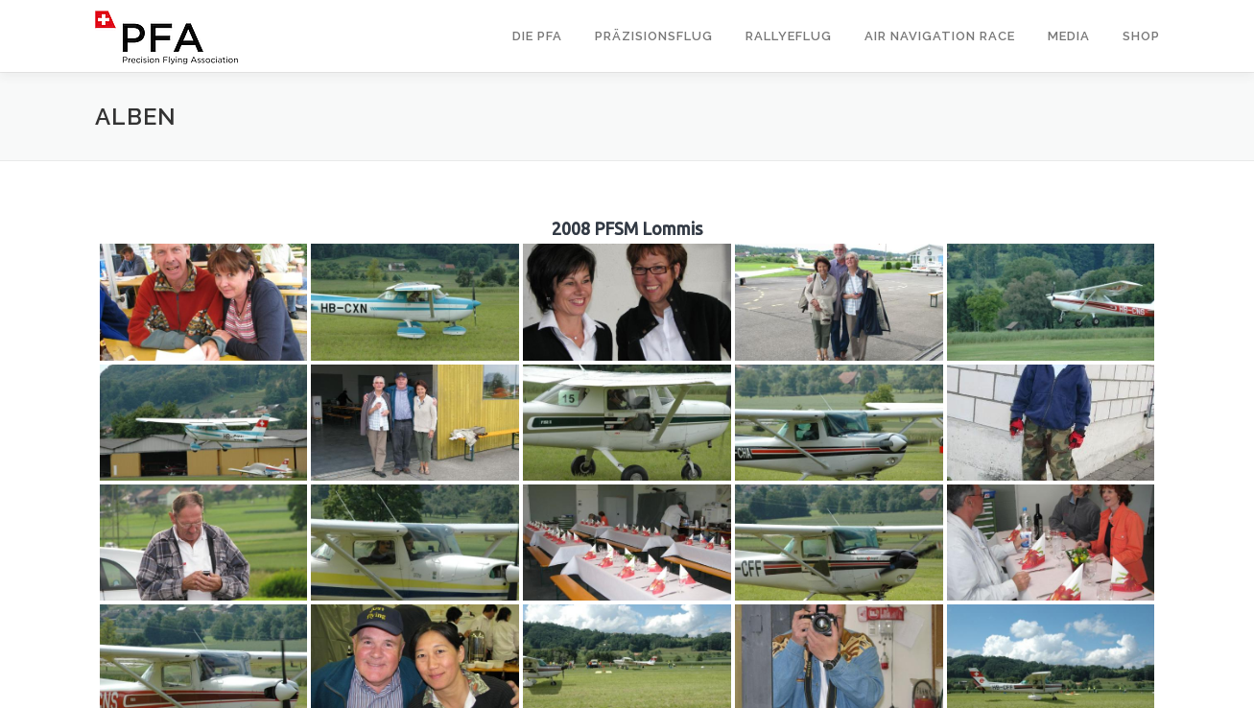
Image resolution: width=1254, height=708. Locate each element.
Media (1069, 36)
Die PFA (537, 36)
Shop (1141, 36)
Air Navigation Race (939, 36)
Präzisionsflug (654, 36)
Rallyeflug (788, 36)
